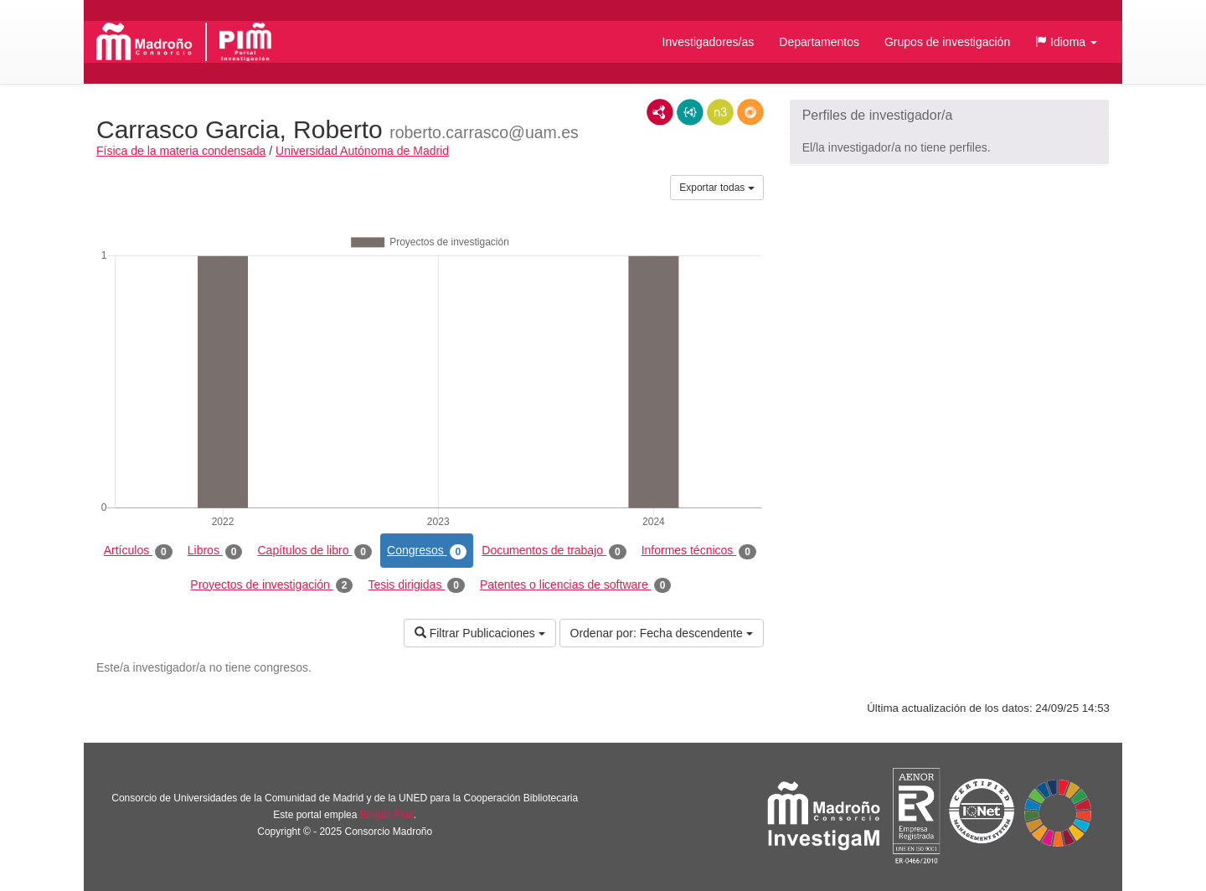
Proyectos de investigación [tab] (271, 585)
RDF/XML (660, 112)
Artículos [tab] (138, 551)
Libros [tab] (215, 551)
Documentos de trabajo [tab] (554, 551)
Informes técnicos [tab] (699, 551)
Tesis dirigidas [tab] (416, 585)
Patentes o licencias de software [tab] (575, 585)
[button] (1066, 42)
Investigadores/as (708, 42)
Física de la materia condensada (180, 150)
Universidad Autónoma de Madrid (362, 150)
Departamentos (819, 42)
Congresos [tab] (426, 551)
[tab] (949, 115)
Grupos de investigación (947, 42)
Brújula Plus (387, 815)
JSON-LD (690, 112)
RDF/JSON (750, 112)
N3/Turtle (720, 112)
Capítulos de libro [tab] (314, 551)
